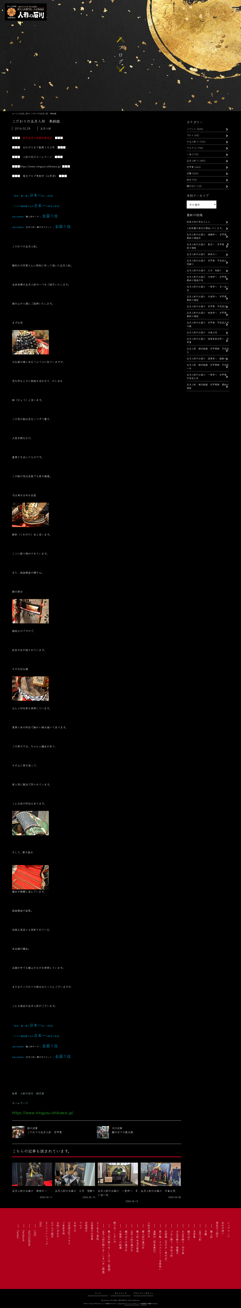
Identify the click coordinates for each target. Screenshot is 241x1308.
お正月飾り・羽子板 (183, 1242)
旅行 (189, 179)
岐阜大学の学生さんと (198, 221)
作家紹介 (86, 1226)
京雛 (189, 173)
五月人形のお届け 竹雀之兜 (202, 332)
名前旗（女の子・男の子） (166, 1246)
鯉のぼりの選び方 (126, 1241)
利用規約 (144, 1303)
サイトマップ (120, 1293)
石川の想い (223, 1228)
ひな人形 (191, 141)
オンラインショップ (46, 1233)
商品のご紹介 (217, 1229)
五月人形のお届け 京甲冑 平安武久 (208, 306)
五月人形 (191, 160)
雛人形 (211, 1234)
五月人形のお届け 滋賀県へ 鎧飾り (206, 358)
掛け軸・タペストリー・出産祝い (160, 1250)
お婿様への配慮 (120, 1239)
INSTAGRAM (29, 1238)
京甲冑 (190, 167)
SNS (41, 1224)
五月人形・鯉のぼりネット (39, 227)
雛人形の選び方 (143, 1239)
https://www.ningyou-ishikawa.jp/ (40, 166)
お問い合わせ (58, 1229)
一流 (189, 154)
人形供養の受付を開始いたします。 (205, 228)
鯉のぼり (191, 186)
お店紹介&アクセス (69, 1233)
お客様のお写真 (92, 1230)
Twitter (18, 1234)
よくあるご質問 (98, 1230)
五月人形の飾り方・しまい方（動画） (103, 1253)
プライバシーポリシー (143, 1293)
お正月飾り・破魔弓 (177, 1242)
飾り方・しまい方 (115, 1232)
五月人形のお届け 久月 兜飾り (204, 270)
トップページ (228, 1229)
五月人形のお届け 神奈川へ (202, 254)
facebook (24, 1235)
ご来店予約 (64, 1228)
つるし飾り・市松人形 (172, 1243)
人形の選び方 (149, 1229)
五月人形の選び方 (132, 1241)
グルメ (190, 135)
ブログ (190, 148)
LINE (35, 1233)
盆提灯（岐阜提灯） (155, 1242)
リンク (98, 1293)
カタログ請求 (52, 1229)
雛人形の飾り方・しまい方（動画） (109, 1251)
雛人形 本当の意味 (137, 1241)
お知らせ (75, 1226)
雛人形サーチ (32, 216)
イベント (191, 128)
